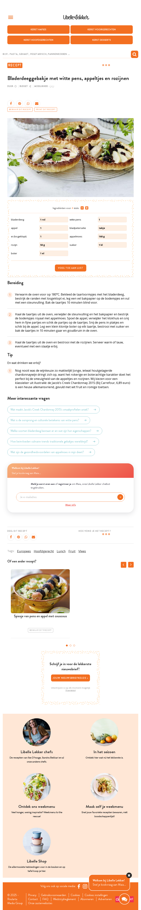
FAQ (45, 899)
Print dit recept (45, 109)
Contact (33, 899)
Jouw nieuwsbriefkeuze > (70, 678)
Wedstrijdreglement (64, 899)
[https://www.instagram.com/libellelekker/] (85, 886)
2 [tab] (70, 645)
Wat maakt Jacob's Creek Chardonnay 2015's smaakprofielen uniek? (53, 409)
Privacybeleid (71, 690)
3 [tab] (74, 645)
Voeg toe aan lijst (70, 268)
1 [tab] (67, 645)
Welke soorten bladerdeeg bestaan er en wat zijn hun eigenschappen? (54, 431)
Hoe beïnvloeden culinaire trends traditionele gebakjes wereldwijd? (53, 441)
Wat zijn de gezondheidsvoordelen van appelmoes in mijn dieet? (51, 452)
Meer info (70, 505)
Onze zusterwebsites (40, 903)
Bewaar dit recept (20, 109)
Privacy (32, 895)
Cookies (75, 895)
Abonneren (87, 899)
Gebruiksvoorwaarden (53, 895)
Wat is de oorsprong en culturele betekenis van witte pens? (48, 420)
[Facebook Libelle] (79, 886)
